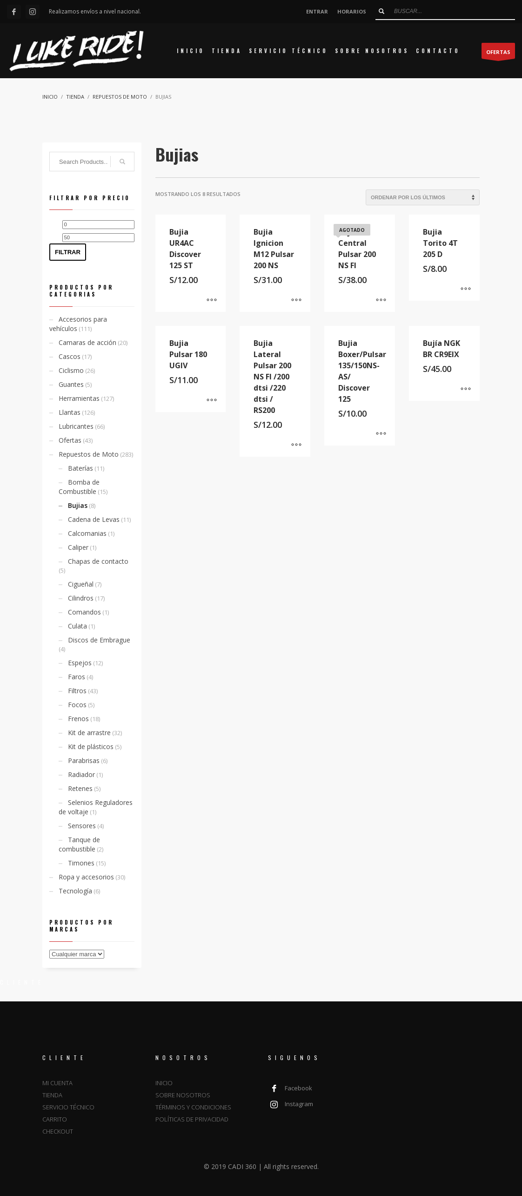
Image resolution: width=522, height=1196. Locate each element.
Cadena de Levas (94, 519)
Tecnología (75, 890)
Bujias (77, 505)
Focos (77, 704)
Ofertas (70, 440)
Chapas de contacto (98, 561)
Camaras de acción (87, 342)
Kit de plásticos (91, 746)
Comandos (84, 612)
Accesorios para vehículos (78, 324)
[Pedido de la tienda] (423, 197)
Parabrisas (84, 760)
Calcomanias (87, 533)
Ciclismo (71, 370)
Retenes (80, 788)
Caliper (78, 547)
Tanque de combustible (79, 844)
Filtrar (67, 252)
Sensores (82, 825)
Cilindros (81, 598)
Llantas (69, 412)
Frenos (78, 718)
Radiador (81, 774)
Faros (76, 676)
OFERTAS (498, 53)
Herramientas (79, 398)
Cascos (69, 356)
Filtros (77, 690)
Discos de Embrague (99, 639)
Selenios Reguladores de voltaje (96, 807)
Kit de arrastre (89, 732)
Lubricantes (76, 426)
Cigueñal (81, 584)
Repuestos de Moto (89, 454)
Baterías (80, 468)
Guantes (71, 384)
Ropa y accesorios (86, 876)
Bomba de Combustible (79, 487)
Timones (81, 862)
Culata (77, 626)
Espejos (80, 662)
